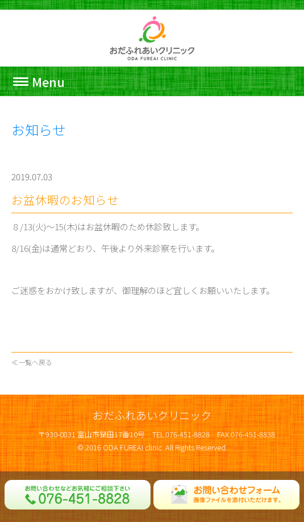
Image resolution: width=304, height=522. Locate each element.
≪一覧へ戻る (31, 362)
